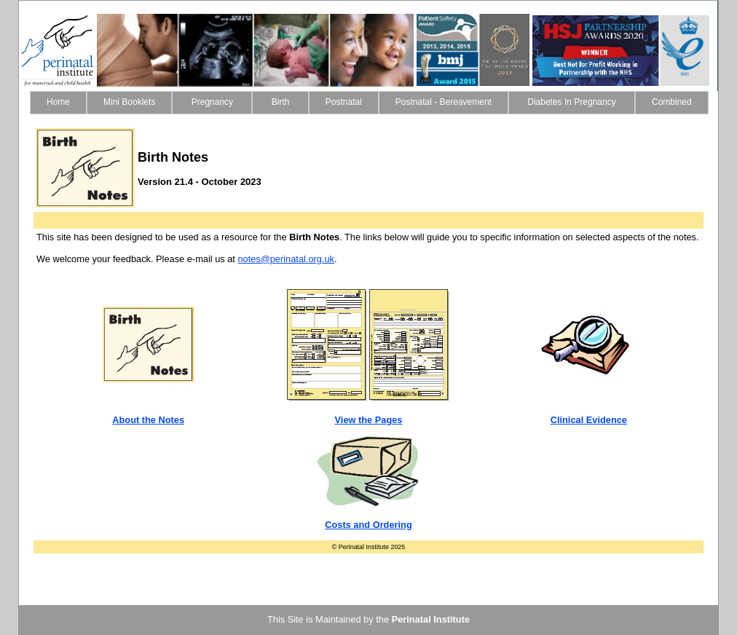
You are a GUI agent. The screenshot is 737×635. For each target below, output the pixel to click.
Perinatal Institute (431, 619)
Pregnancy (212, 102)
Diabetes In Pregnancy (572, 102)
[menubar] (369, 102)
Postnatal (343, 102)
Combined (672, 102)
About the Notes (148, 419)
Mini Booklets (129, 102)
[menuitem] (58, 102)
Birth (280, 102)
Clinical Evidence (589, 419)
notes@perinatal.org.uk (285, 258)
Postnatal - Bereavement (443, 102)
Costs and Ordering (368, 524)
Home (58, 102)
